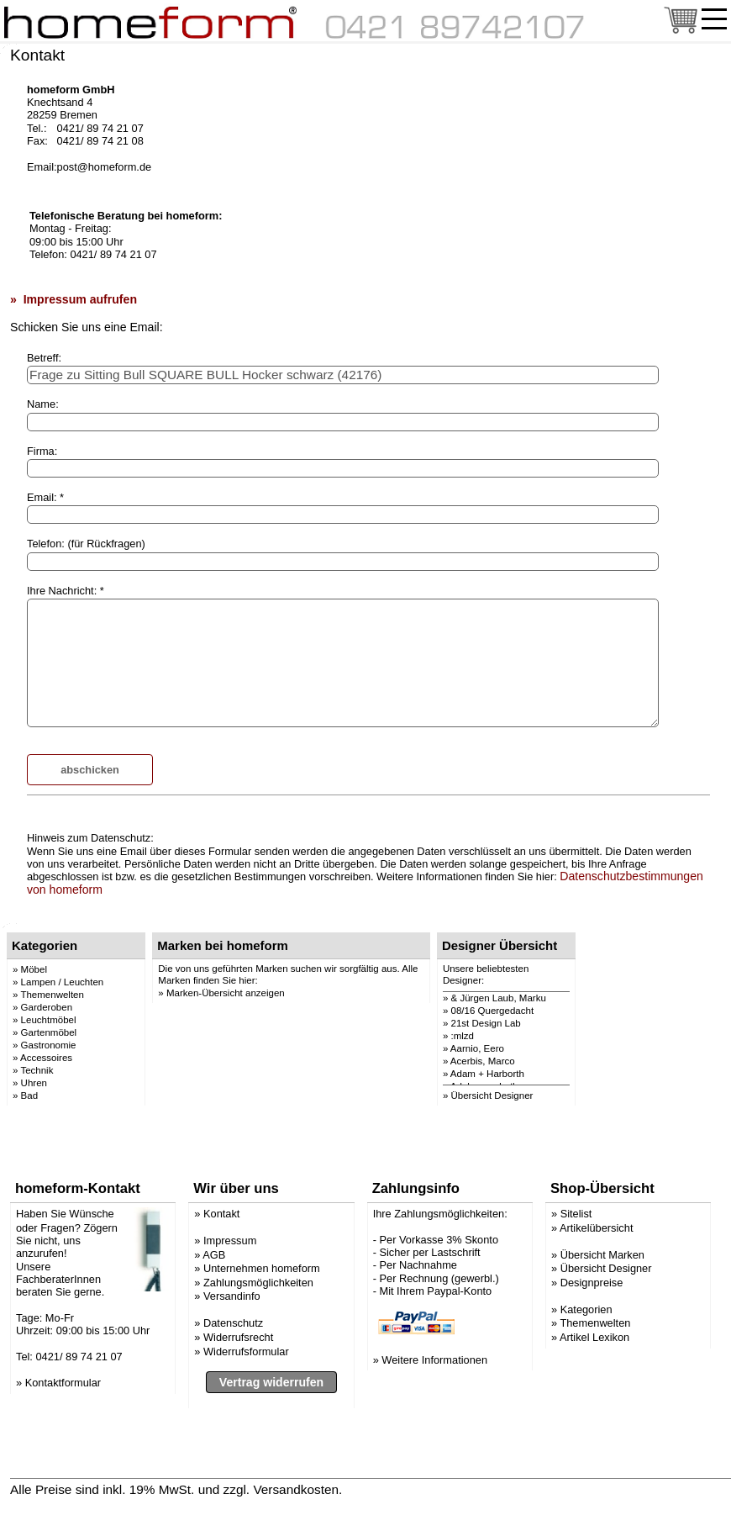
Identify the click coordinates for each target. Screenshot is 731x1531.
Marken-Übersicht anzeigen (225, 993)
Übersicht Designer (606, 1268)
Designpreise (591, 1282)
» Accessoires (42, 1058)
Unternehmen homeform (261, 1268)
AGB (213, 1255)
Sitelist (576, 1213)
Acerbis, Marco (482, 1061)
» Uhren (30, 1083)
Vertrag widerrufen (271, 1382)
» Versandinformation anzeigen (435, 1489)
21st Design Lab (486, 1023)
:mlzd (463, 1036)
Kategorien (586, 1309)
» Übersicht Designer (488, 1095)
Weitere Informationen (434, 1360)
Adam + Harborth (487, 1074)
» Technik (33, 1070)
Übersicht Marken (602, 1255)
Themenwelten (595, 1323)
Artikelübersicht (596, 1228)
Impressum (229, 1240)
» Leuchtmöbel (44, 1020)
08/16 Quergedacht (492, 1011)
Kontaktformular (63, 1382)
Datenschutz (233, 1323)
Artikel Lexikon (594, 1337)
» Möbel (30, 969)
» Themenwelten (48, 995)
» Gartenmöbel (44, 1032)
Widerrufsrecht (238, 1337)
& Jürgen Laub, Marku (498, 998)
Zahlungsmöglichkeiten (258, 1282)
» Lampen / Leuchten (58, 982)
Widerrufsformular (246, 1351)
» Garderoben (42, 1007)
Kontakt (221, 1213)
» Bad (25, 1095)
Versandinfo (231, 1296)
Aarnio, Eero (477, 1048)
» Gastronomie (44, 1045)
